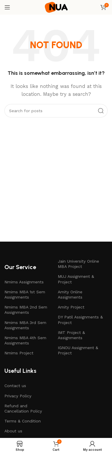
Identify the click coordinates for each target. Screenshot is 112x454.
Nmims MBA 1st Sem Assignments (24, 294)
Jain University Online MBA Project (78, 264)
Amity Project (71, 307)
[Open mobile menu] (7, 7)
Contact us (15, 385)
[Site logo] (55, 7)
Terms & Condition (22, 421)
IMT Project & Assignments (71, 335)
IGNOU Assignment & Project (78, 350)
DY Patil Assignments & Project (80, 320)
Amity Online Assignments (70, 294)
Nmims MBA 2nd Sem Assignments (25, 310)
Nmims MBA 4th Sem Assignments (25, 340)
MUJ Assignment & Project (76, 279)
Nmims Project (18, 353)
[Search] (56, 110)
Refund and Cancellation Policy (23, 408)
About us (13, 431)
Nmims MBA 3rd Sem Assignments (25, 325)
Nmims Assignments (24, 282)
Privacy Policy (17, 396)
